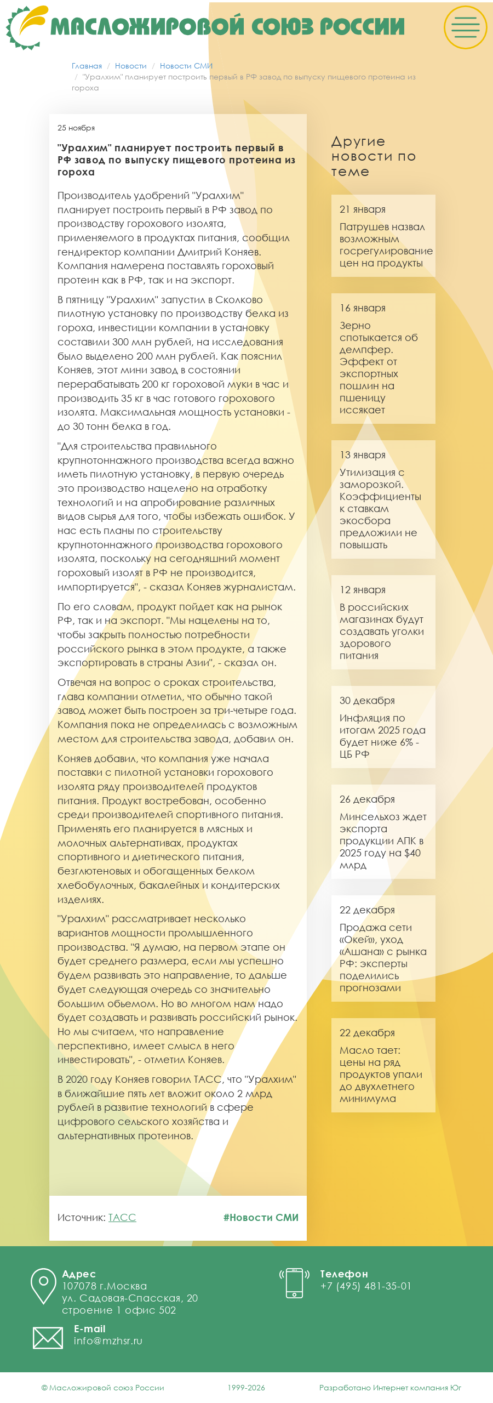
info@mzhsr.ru (108, 1340)
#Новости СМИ (261, 1217)
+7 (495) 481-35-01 (366, 1286)
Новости (131, 65)
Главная (87, 65)
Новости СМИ (186, 65)
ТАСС (122, 1217)
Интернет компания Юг (417, 1387)
